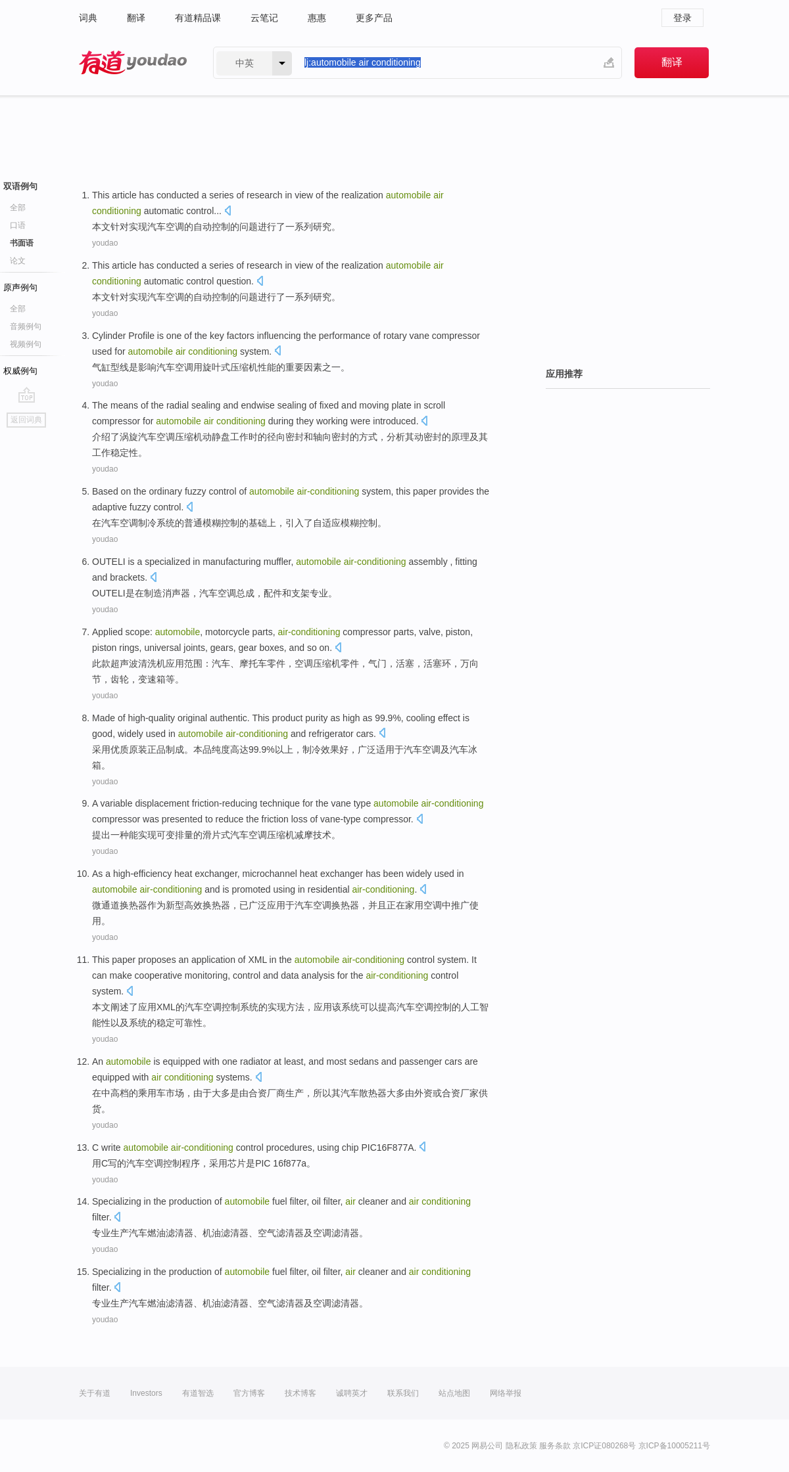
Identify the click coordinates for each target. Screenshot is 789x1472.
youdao (105, 243)
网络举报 (505, 1393)
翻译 (136, 17)
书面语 (22, 243)
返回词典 (26, 419)
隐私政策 (521, 1445)
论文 (18, 260)
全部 (18, 207)
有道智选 (198, 1393)
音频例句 (25, 326)
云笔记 (264, 17)
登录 (682, 17)
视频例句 (25, 344)
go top (26, 395)
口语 (18, 225)
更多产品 (374, 17)
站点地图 (454, 1393)
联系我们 (403, 1393)
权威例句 (20, 371)
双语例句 (20, 186)
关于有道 (94, 1393)
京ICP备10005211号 (674, 1445)
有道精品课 (198, 17)
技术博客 (300, 1393)
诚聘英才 (352, 1393)
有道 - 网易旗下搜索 (133, 63)
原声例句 (20, 287)
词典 (88, 17)
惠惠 (317, 17)
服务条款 (555, 1445)
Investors (146, 1393)
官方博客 (249, 1393)
